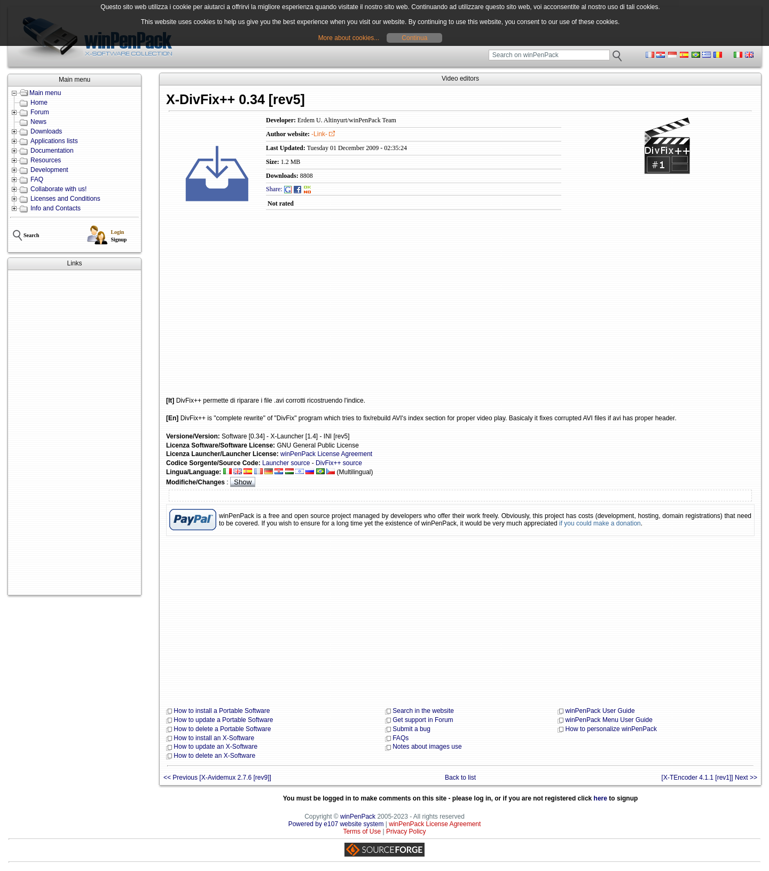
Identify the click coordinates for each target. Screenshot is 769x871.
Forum (39, 112)
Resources (45, 160)
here (600, 798)
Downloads (46, 131)
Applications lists (54, 141)
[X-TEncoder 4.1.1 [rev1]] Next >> (709, 777)
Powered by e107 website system (336, 824)
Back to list (460, 777)
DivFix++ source (339, 463)
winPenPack (357, 816)
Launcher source (286, 463)
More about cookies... (349, 38)
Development (49, 170)
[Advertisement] (74, 432)
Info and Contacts (55, 208)
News (38, 121)
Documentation (52, 150)
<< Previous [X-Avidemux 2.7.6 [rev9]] (217, 777)
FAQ (36, 179)
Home (39, 102)
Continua (414, 38)
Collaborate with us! (58, 189)
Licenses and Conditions (65, 198)
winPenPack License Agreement (326, 454)
